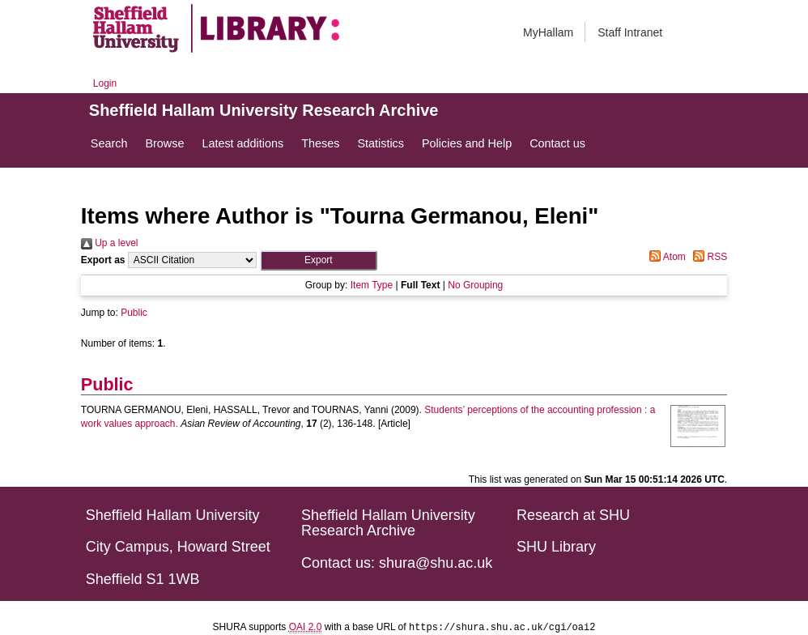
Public (134, 312)
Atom (665, 256)
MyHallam (548, 32)
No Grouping (475, 285)
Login (105, 83)
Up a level (109, 243)
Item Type (372, 285)
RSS (707, 256)
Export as (103, 260)
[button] (318, 260)
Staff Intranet (629, 32)
